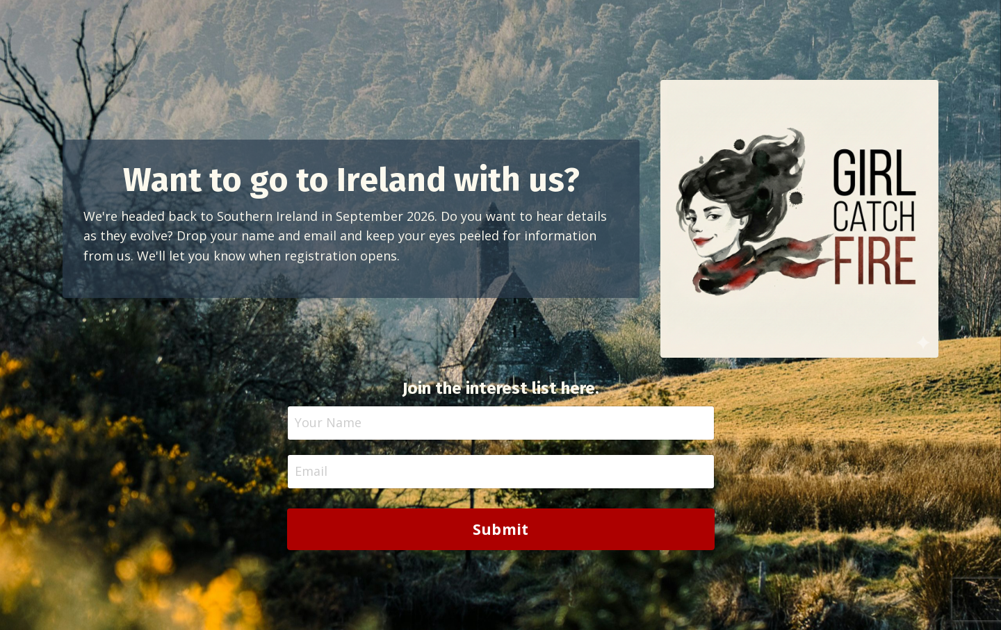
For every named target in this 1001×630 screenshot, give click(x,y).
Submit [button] (501, 529)
